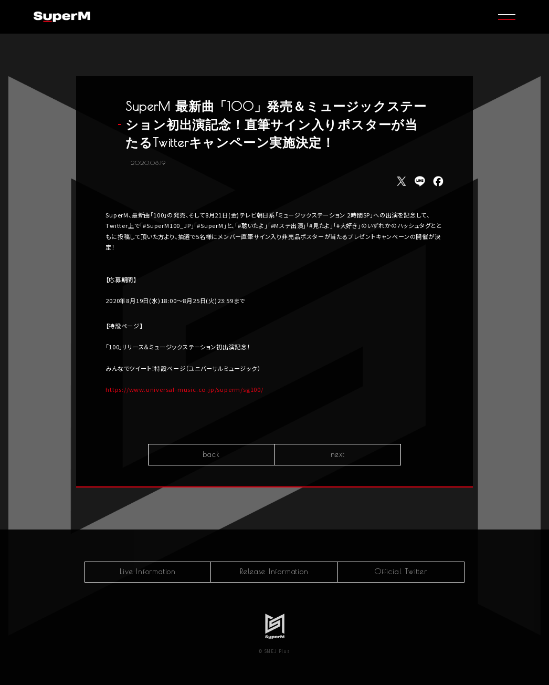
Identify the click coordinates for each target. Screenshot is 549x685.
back (211, 455)
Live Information (148, 571)
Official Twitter (401, 571)
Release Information (274, 571)
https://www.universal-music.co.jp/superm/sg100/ (184, 390)
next (338, 455)
